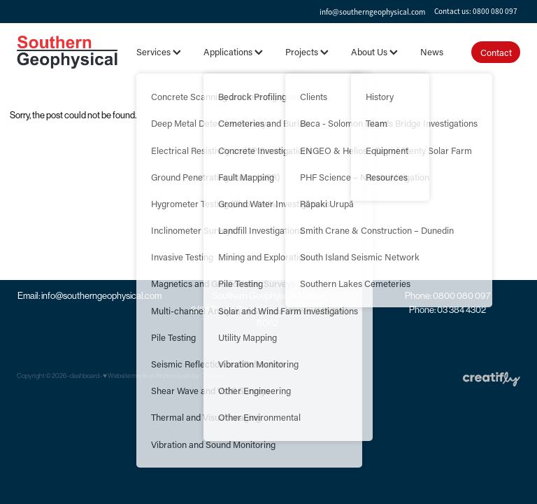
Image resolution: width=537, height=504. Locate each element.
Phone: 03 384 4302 (447, 309)
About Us (374, 51)
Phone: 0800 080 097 (448, 295)
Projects (307, 51)
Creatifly (212, 375)
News (431, 51)
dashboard (84, 375)
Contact (496, 52)
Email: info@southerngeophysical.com (89, 295)
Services (158, 51)
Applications (233, 51)
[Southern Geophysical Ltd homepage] (67, 51)
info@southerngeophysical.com (372, 11)
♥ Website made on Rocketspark (147, 375)
